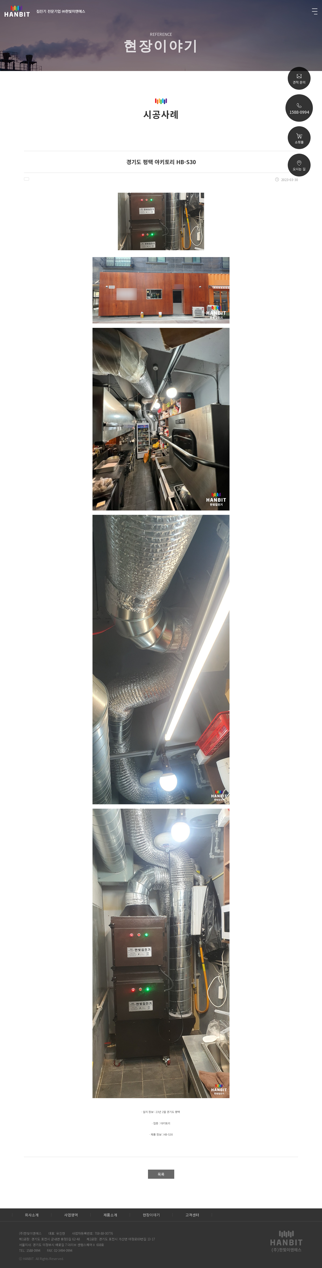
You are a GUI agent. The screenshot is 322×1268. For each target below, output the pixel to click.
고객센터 (192, 1215)
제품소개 (110, 1215)
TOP (299, 229)
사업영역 (71, 1215)
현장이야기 (151, 1215)
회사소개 (32, 1215)
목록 (161, 1174)
